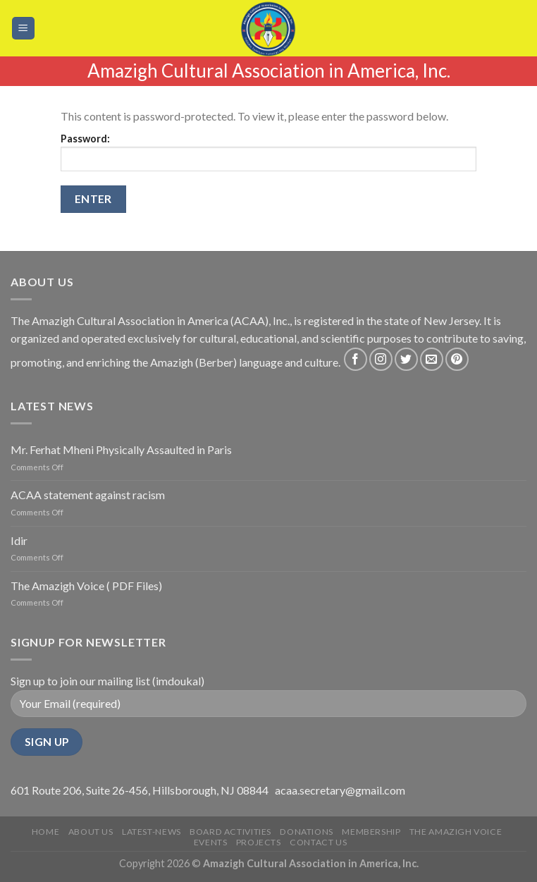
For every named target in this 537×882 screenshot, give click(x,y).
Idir (19, 540)
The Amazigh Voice (455, 831)
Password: (268, 152)
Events (211, 842)
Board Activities (230, 831)
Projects (258, 842)
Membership (371, 831)
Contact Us (318, 842)
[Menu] (23, 28)
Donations (306, 831)
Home (45, 831)
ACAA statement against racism (88, 494)
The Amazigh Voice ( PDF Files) (86, 585)
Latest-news (151, 831)
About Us (90, 831)
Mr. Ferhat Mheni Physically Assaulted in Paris (121, 449)
